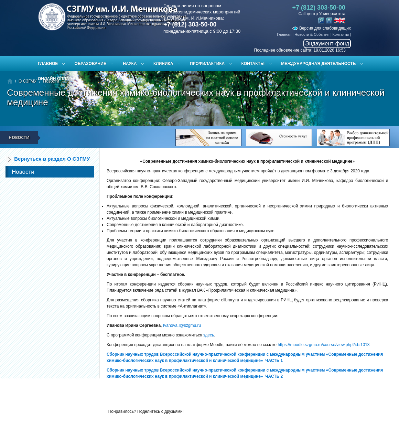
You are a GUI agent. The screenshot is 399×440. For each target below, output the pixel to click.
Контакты (341, 34)
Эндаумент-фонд (327, 43)
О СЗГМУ (27, 81)
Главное (48, 63)
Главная (284, 34)
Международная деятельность (318, 63)
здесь (208, 335)
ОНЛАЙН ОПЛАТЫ (56, 78)
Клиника (163, 63)
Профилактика (207, 63)
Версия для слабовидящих (321, 28)
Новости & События (311, 34)
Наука (130, 63)
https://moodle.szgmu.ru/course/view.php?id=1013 (323, 344)
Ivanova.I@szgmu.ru (182, 325)
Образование (90, 63)
